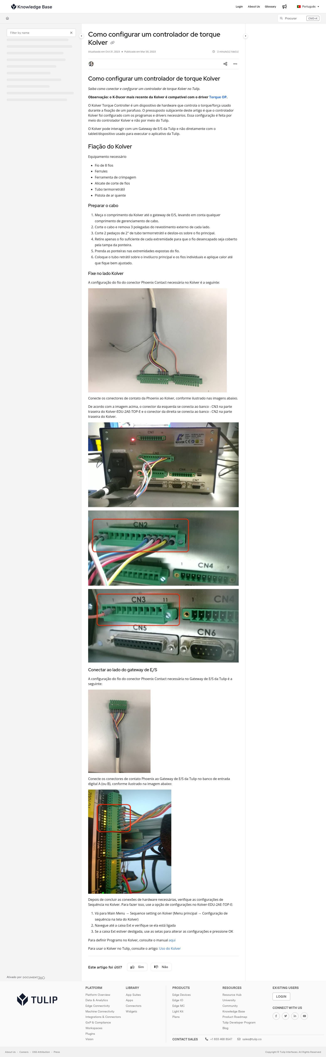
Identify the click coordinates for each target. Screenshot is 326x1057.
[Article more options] (235, 64)
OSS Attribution (41, 1052)
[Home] (7, 18)
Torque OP (217, 97)
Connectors (133, 1005)
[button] (299, 18)
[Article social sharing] (225, 64)
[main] (163, 502)
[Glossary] (270, 7)
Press (57, 1052)
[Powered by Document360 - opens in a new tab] (26, 977)
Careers (23, 1052)
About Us (10, 1052)
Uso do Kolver (170, 948)
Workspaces (93, 1028)
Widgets (131, 1011)
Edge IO (177, 1000)
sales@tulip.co (249, 1039)
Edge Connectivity (97, 1005)
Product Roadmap (234, 1016)
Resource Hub (232, 994)
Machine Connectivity (99, 1011)
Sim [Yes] (137, 967)
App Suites (133, 994)
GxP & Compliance (98, 1022)
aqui (172, 940)
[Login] (239, 7)
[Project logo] (31, 7)
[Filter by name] (41, 33)
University (229, 1000)
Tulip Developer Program (239, 1022)
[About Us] (254, 7)
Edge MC (178, 1005)
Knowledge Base (233, 1011)
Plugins (90, 1033)
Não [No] (161, 967)
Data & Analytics (96, 1000)
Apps (129, 1000)
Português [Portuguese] (306, 6)
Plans (176, 1016)
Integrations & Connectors (103, 1016)
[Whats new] (284, 6)
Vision (89, 1039)
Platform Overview (97, 994)
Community (230, 1005)
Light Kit (177, 1011)
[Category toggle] (81, 36)
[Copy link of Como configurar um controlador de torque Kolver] (112, 43)
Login (281, 996)
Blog (225, 1028)
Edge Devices (181, 994)
